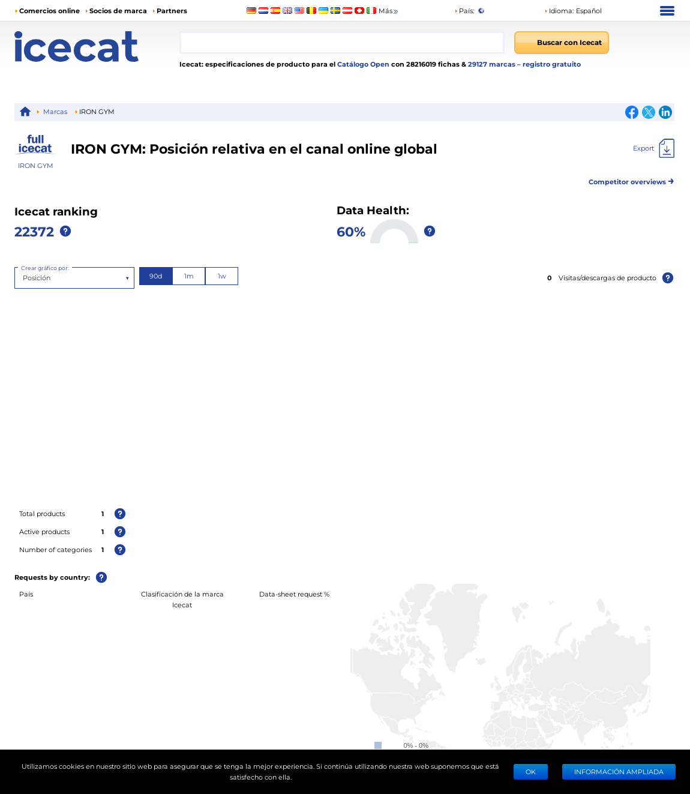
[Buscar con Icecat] (561, 42)
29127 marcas (492, 64)
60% (351, 231)
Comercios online (49, 10)
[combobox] (342, 42)
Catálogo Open (362, 64)
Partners (172, 10)
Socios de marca (118, 10)
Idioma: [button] (559, 10)
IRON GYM (35, 165)
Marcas (55, 111)
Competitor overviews (631, 179)
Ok (531, 771)
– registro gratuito (549, 64)
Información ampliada (619, 771)
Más (389, 11)
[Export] (653, 148)
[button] (573, 10)
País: (464, 10)
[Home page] (96, 46)
